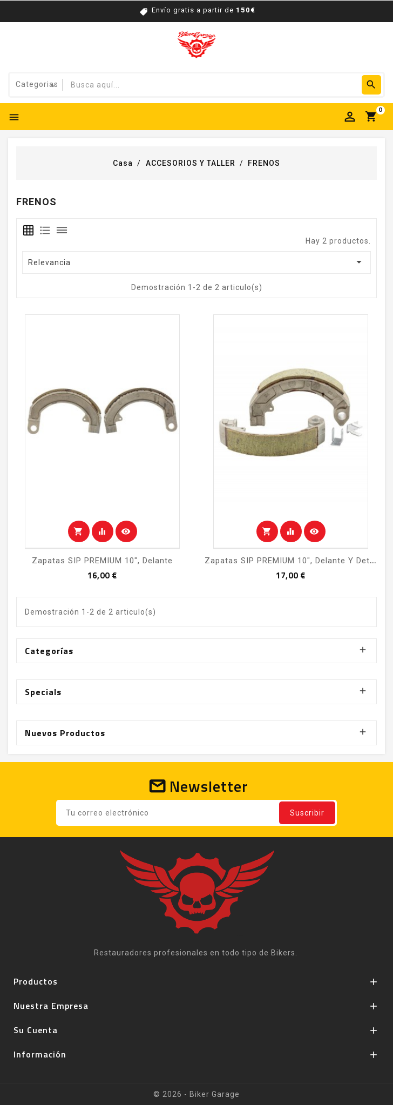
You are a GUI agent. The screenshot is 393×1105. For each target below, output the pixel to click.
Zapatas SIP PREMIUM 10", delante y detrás (294, 560)
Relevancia (196, 262)
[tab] (28, 230)
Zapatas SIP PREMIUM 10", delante (102, 560)
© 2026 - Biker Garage (196, 1094)
